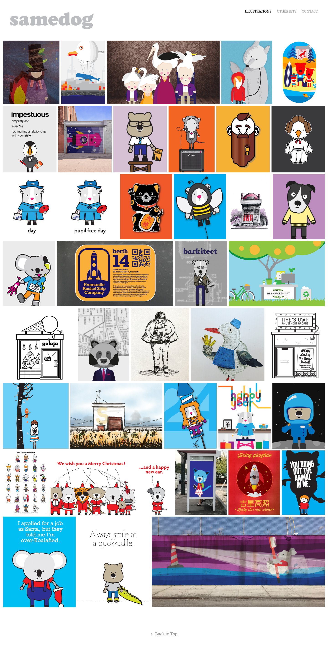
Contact (310, 11)
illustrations (258, 11)
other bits (286, 11)
